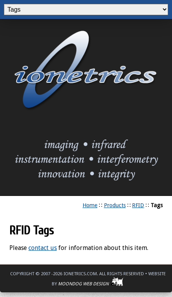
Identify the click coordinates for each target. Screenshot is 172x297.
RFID (138, 205)
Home (89, 205)
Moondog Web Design (91, 284)
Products (115, 205)
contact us (42, 248)
